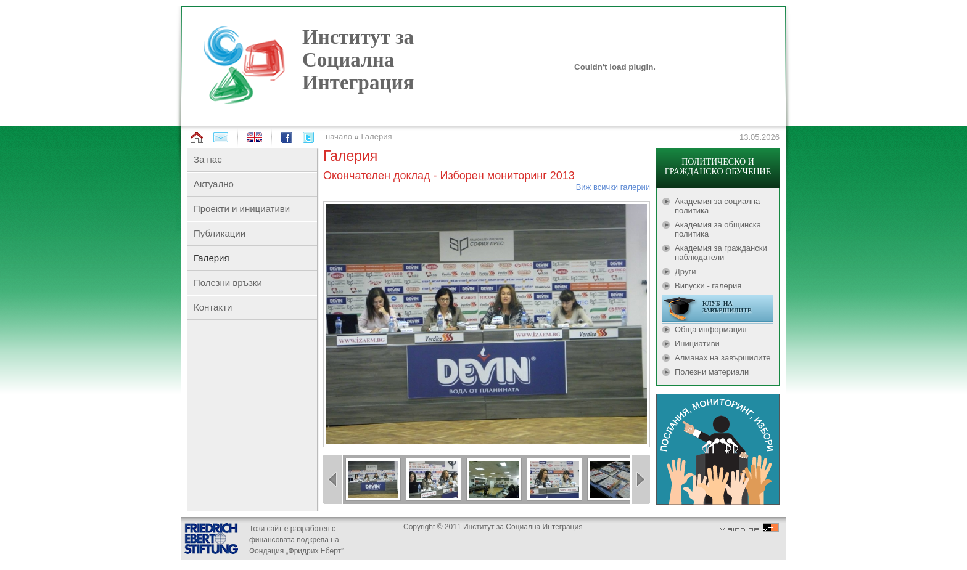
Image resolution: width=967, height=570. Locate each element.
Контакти (213, 307)
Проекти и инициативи (242, 208)
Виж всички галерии (613, 187)
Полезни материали (712, 372)
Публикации (219, 233)
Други (685, 271)
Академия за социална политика (717, 206)
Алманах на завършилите (723, 357)
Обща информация (711, 329)
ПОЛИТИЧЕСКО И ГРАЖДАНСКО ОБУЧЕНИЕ (718, 166)
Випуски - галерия (708, 285)
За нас (208, 159)
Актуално (214, 184)
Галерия (376, 136)
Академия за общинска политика (718, 229)
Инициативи (697, 343)
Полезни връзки (228, 282)
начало (339, 136)
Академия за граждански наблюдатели (721, 252)
